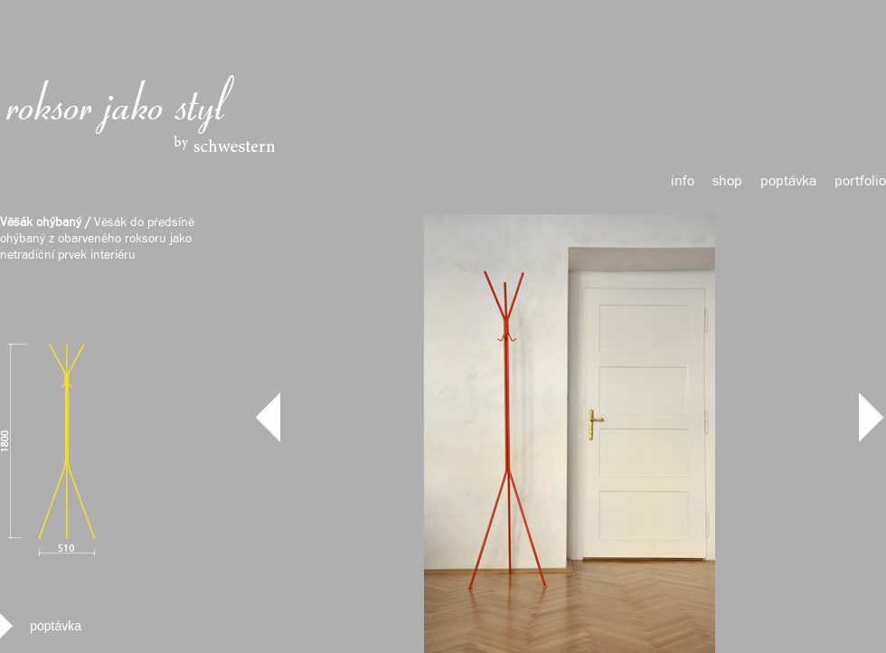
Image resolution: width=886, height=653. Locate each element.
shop (727, 181)
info (682, 181)
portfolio (860, 181)
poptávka (788, 181)
